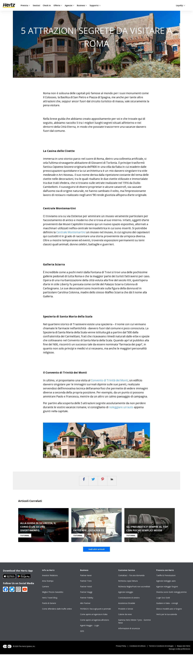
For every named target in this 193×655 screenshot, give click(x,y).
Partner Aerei (86, 576)
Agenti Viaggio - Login (89, 626)
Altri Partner (85, 604)
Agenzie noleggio (125, 593)
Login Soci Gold (163, 598)
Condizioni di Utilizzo (139, 647)
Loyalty (180, 5)
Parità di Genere (49, 604)
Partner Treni (86, 581)
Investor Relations (50, 576)
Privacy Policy (122, 647)
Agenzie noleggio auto (166, 581)
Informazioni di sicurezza (129, 629)
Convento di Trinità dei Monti (109, 380)
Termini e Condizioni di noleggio (163, 647)
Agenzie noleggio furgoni (167, 587)
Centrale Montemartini (70, 232)
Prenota (25, 5)
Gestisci (36, 5)
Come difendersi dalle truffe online (57, 609)
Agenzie (69, 5)
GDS (82, 632)
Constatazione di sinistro (129, 598)
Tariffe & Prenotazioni (165, 576)
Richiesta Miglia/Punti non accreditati (134, 587)
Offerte (57, 5)
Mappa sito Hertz (183, 647)
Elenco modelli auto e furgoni (169, 609)
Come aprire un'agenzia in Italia (93, 615)
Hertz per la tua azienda (166, 615)
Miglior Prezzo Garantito (52, 593)
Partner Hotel (86, 587)
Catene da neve (125, 615)
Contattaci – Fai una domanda (131, 576)
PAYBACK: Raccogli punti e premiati (95, 609)
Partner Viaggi (86, 593)
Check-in (47, 5)
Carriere (45, 587)
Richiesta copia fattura (128, 581)
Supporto (95, 5)
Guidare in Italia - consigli (167, 604)
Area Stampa (47, 581)
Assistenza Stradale (126, 604)
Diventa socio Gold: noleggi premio (171, 593)
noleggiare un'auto (121, 407)
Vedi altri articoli (96, 550)
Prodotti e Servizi (125, 609)
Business (82, 5)
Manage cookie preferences (179, 650)
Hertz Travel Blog (49, 598)
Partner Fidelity (86, 598)
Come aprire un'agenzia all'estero (94, 620)
